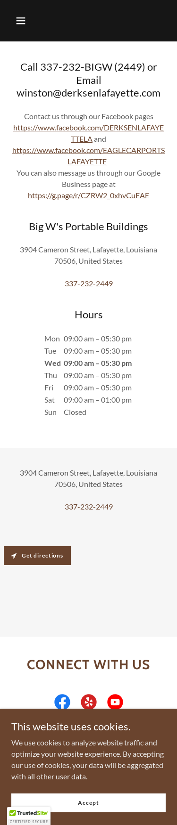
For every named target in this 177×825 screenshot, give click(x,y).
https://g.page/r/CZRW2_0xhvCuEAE (88, 195)
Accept (88, 802)
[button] (20, 20)
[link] (62, 704)
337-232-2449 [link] (89, 283)
